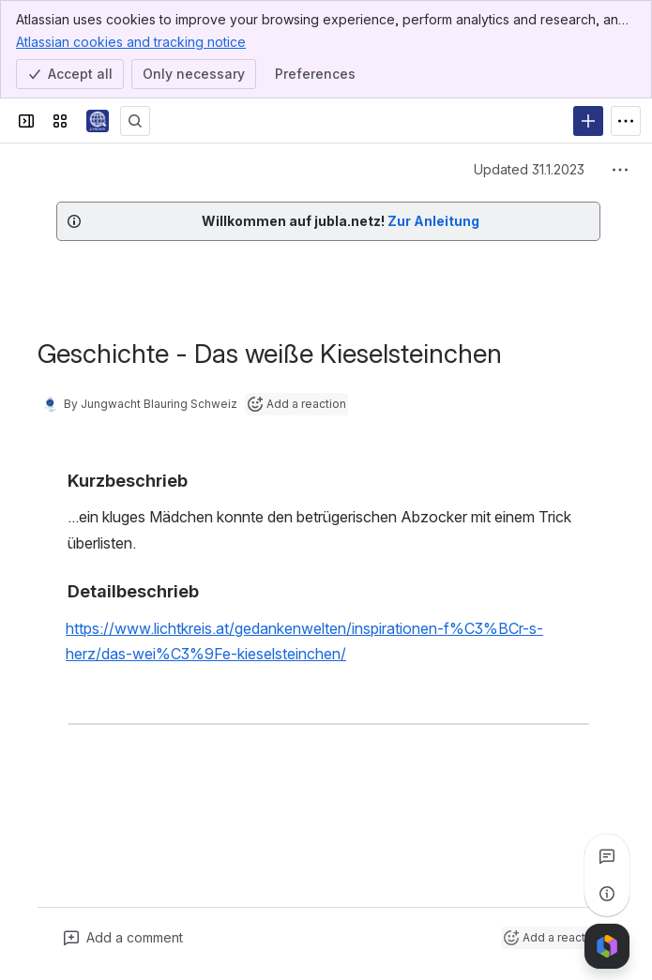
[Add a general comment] (123, 938)
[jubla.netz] (98, 121)
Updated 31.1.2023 (529, 169)
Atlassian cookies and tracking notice (131, 41)
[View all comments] (607, 856)
